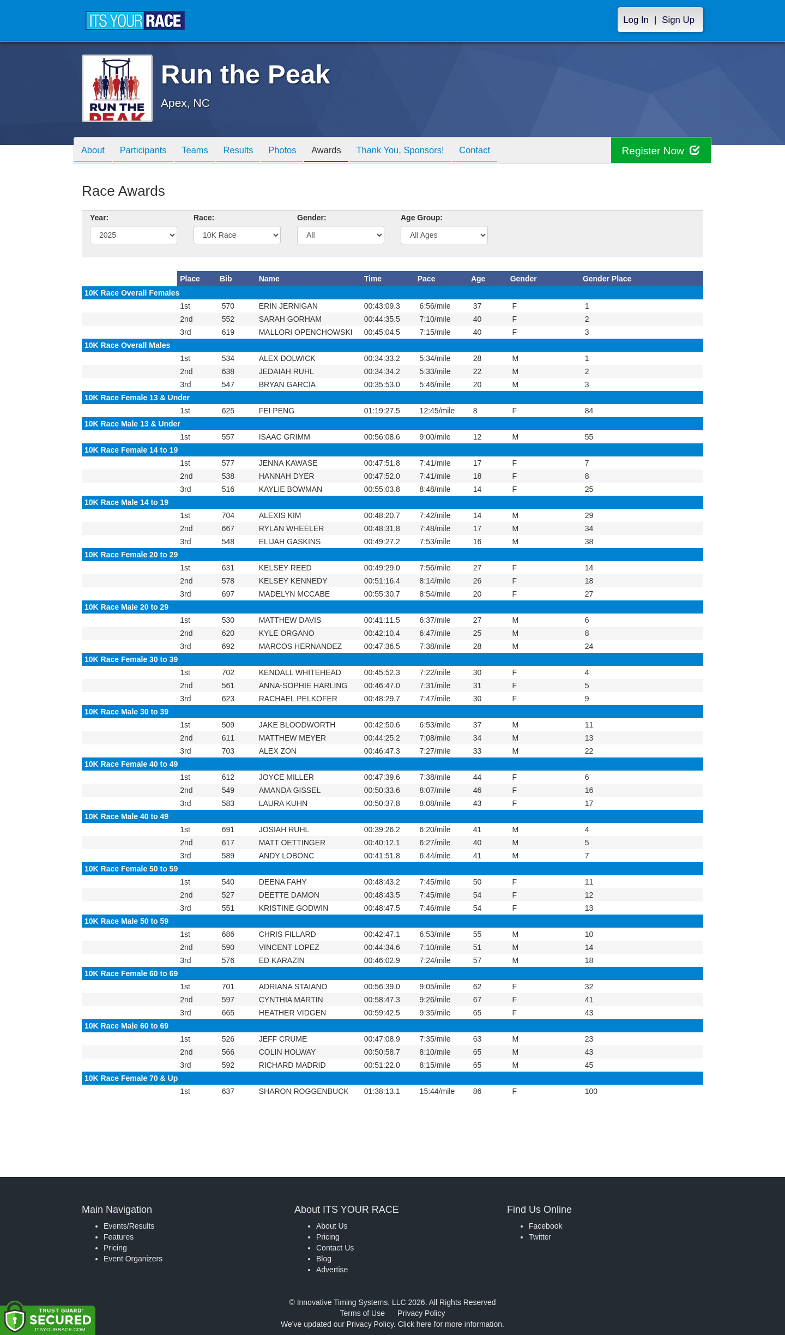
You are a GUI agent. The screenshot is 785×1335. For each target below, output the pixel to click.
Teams (202, 151)
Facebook (545, 1226)
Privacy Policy (421, 1313)
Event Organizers (133, 1258)
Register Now (659, 151)
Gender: (312, 217)
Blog (323, 1258)
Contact (498, 151)
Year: (99, 217)
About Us (332, 1226)
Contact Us (335, 1247)
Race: (204, 217)
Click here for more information (450, 1324)
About (94, 151)
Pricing (115, 1247)
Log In (636, 20)
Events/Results (129, 1226)
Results (248, 151)
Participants (148, 151)
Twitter (540, 1236)
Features (119, 1236)
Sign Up (678, 20)
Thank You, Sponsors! (419, 151)
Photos (295, 151)
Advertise (332, 1269)
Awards (342, 151)
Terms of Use (362, 1313)
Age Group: (422, 217)
